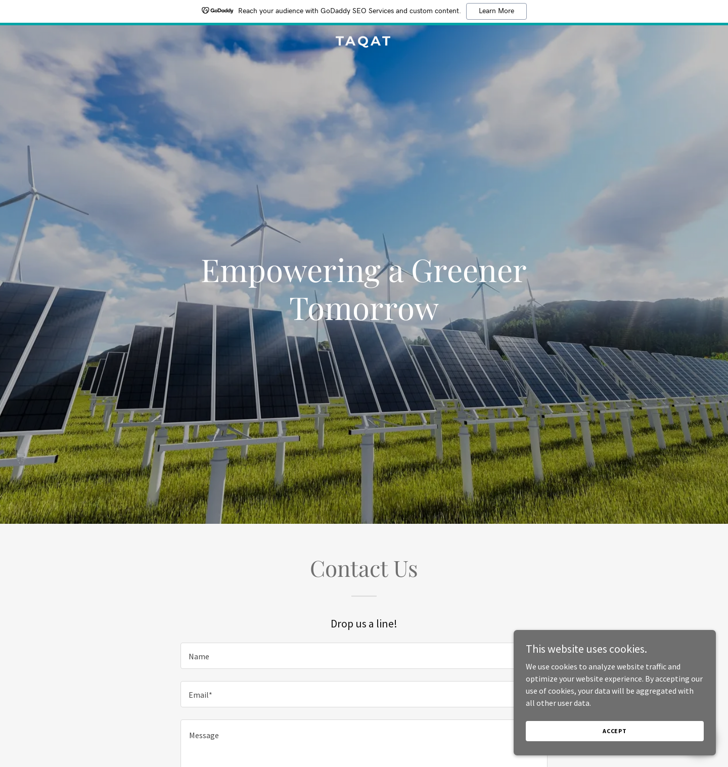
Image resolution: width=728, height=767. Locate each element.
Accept (615, 731)
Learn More (496, 11)
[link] (364, 42)
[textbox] (363, 656)
